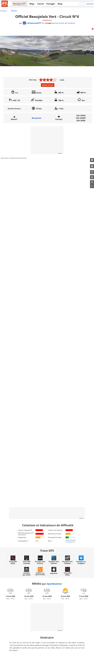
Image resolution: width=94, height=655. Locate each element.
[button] (92, 160)
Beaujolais (36, 118)
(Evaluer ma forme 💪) (71, 541)
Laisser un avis (47, 85)
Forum (40, 3)
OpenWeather (54, 583)
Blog (31, 3)
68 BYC (68, 540)
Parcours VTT (19, 3)
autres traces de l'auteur (63, 23)
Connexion (89, 4)
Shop (59, 3)
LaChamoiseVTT (32, 23)
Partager (50, 3)
